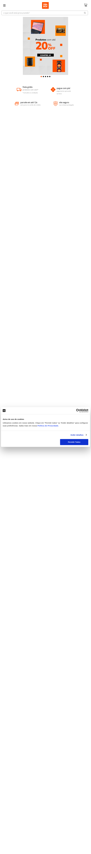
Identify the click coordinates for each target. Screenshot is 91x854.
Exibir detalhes (77, 435)
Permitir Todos (74, 442)
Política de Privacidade (48, 426)
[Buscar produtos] (85, 13)
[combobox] (45, 13)
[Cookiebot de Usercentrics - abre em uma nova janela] (78, 410)
